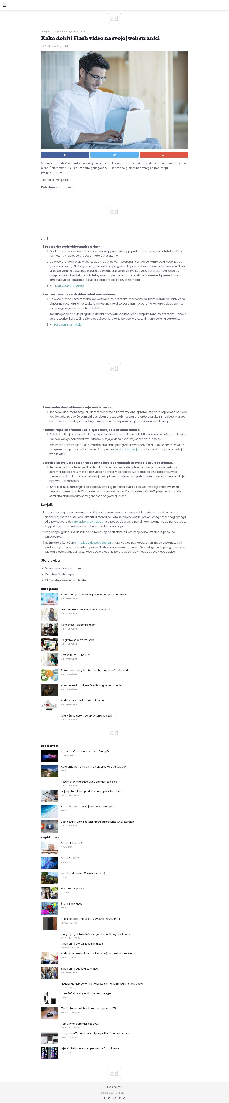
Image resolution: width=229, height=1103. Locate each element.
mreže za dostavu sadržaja (95, 543)
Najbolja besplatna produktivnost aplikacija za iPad (91, 791)
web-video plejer (128, 449)
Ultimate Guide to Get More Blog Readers (86, 609)
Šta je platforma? (71, 843)
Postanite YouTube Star (75, 655)
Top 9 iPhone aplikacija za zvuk (80, 1023)
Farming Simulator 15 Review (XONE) (83, 873)
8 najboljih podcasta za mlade (79, 968)
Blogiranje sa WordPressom (77, 640)
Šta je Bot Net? (70, 858)
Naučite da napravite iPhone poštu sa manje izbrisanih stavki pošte (102, 983)
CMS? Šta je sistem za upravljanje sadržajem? (89, 715)
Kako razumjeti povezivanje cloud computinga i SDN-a (94, 594)
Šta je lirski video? (71, 903)
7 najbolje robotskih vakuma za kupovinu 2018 (89, 1008)
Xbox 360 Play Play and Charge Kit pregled (86, 993)
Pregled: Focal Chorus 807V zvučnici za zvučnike (90, 919)
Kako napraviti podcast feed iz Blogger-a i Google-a (92, 685)
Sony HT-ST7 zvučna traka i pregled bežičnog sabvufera (95, 1033)
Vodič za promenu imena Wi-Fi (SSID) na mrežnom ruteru (96, 953)
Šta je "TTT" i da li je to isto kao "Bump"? (85, 751)
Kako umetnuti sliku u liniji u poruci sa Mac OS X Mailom (94, 766)
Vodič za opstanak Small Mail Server (83, 700)
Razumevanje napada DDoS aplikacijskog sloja (89, 781)
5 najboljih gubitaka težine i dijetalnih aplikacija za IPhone (95, 934)
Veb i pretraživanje (50, 31)
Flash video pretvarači (69, 286)
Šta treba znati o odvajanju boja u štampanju (88, 806)
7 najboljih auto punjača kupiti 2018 (82, 943)
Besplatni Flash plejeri (68, 325)
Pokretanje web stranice (73, 31)
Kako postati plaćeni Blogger (78, 625)
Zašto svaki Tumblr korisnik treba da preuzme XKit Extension (97, 821)
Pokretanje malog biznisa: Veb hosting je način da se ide (95, 670)
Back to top (114, 1087)
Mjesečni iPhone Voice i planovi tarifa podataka (90, 1048)
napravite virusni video (87, 522)
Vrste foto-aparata (73, 888)
